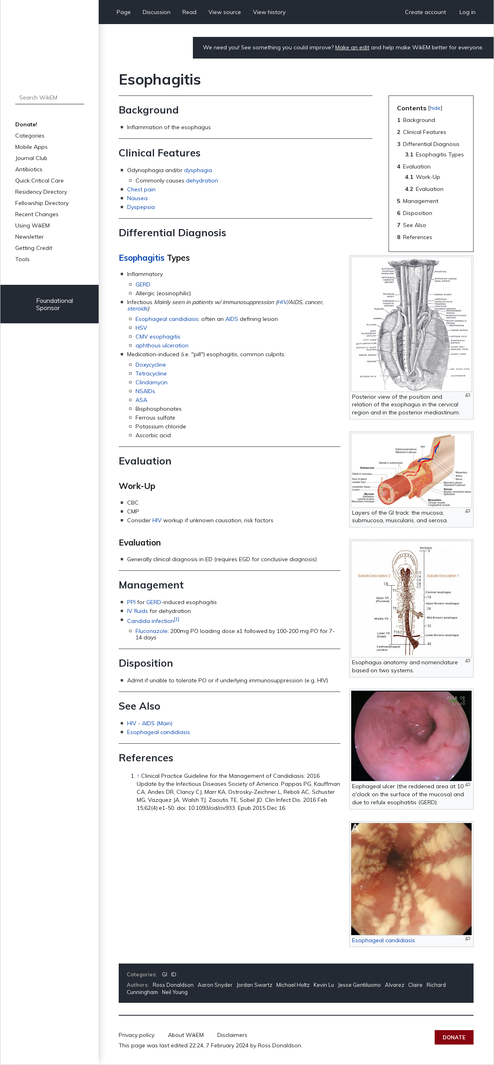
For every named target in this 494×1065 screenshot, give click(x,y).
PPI (131, 602)
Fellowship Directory (42, 203)
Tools (22, 259)
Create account (425, 12)
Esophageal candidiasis (167, 319)
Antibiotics (29, 169)
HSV (141, 327)
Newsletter (29, 236)
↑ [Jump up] (138, 775)
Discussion (156, 12)
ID (173, 974)
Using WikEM (32, 225)
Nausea (137, 198)
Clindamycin (152, 382)
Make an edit (352, 47)
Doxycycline (151, 364)
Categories (30, 135)
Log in (468, 12)
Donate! (26, 124)
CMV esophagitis (158, 336)
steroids (137, 308)
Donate (454, 1037)
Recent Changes (37, 214)
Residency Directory (41, 191)
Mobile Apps (31, 146)
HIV (282, 302)
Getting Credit (33, 248)
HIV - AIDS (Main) (149, 723)
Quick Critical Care (39, 180)
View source (225, 12)
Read (189, 12)
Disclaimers (232, 1035)
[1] (176, 619)
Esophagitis (141, 257)
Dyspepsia (141, 207)
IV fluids (137, 611)
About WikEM (186, 1035)
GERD (143, 284)
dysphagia (198, 170)
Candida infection (150, 620)
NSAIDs (145, 391)
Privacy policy (136, 1035)
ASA (141, 400)
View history (269, 12)
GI (164, 974)
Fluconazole (152, 631)
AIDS (231, 319)
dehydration (202, 180)
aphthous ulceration (162, 345)
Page (124, 12)
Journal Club (31, 158)
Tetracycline (151, 373)
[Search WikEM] (49, 97)
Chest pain (141, 189)
